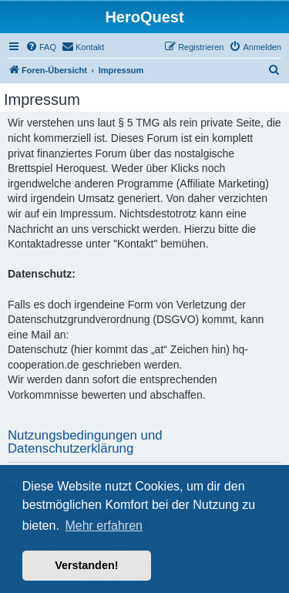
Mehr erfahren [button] (104, 525)
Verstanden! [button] (86, 565)
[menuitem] (40, 47)
